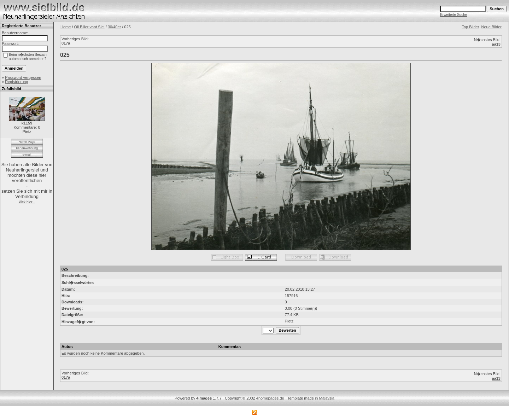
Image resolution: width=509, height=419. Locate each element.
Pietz (289, 321)
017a (66, 43)
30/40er (114, 27)
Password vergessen (23, 77)
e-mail (27, 154)
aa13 (496, 44)
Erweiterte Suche (453, 15)
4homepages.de (270, 398)
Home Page (26, 142)
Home (65, 27)
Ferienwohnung (27, 148)
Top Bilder (470, 27)
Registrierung (16, 82)
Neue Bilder (491, 27)
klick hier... (27, 202)
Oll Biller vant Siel (89, 27)
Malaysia (326, 398)
